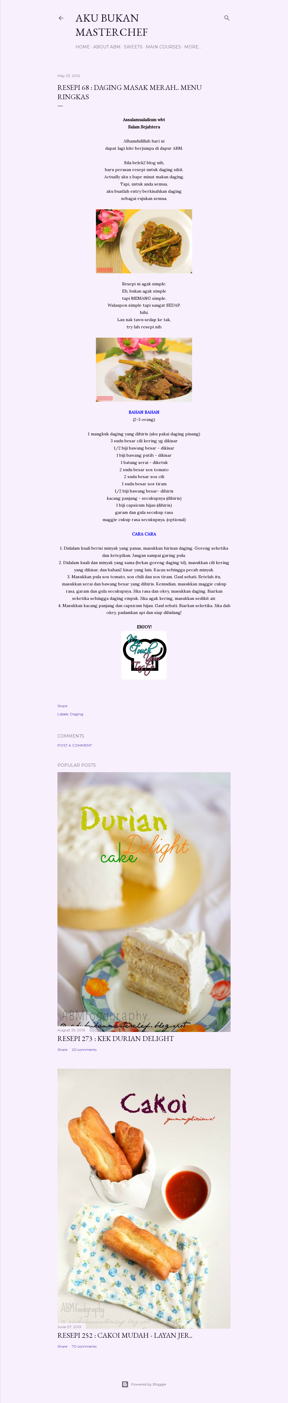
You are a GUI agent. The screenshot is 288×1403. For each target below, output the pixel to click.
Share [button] (62, 706)
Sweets (133, 47)
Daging (76, 714)
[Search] (227, 17)
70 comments (84, 1346)
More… (192, 47)
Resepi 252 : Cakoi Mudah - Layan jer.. (124, 1335)
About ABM (107, 47)
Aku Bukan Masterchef (111, 25)
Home (82, 47)
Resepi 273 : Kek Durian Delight (115, 1038)
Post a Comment (74, 745)
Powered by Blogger (144, 1384)
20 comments (84, 1049)
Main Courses (163, 47)
